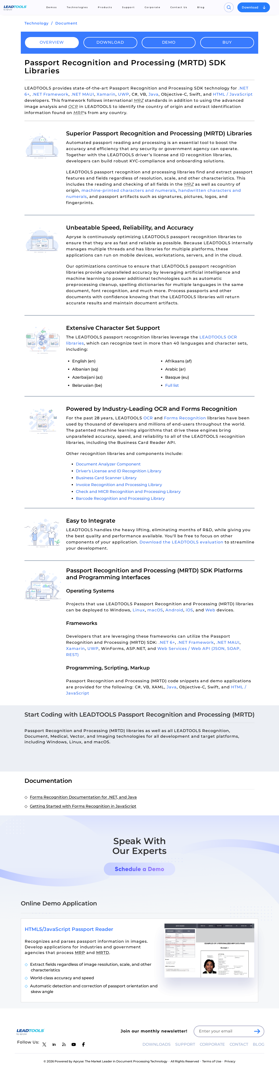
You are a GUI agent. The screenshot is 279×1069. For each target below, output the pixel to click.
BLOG (258, 1044)
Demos (51, 7)
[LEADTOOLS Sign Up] (257, 1031)
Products (105, 7)
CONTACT (239, 1044)
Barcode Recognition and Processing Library (120, 498)
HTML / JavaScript (233, 94)
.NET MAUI (82, 94)
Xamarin (106, 94)
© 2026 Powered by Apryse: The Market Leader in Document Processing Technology (105, 1061)
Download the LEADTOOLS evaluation (181, 542)
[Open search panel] (229, 7)
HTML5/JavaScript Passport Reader (69, 929)
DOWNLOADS (156, 1044)
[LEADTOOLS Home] (15, 7)
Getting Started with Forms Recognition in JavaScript (83, 806)
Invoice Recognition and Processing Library (119, 484)
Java (154, 94)
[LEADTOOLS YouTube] (74, 1044)
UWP (123, 94)
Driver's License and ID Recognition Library (118, 471)
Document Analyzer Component (108, 464)
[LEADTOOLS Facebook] (83, 1044)
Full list (172, 385)
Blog (201, 7)
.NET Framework (50, 94)
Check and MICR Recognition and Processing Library (128, 491)
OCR (148, 418)
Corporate (153, 7)
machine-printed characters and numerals (128, 190)
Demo (169, 42)
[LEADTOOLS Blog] (64, 1044)
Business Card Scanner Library (106, 478)
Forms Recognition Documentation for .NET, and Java (83, 797)
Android (174, 610)
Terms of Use (211, 1061)
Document (66, 23)
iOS (189, 610)
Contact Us (178, 7)
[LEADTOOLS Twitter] (44, 1044)
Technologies (77, 7)
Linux (139, 610)
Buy (227, 42)
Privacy (229, 1061)
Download (110, 42)
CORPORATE (212, 1044)
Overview (52, 42)
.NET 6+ (167, 642)
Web (210, 610)
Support (128, 7)
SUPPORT (185, 1044)
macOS (155, 610)
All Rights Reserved (185, 1061)
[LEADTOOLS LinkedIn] (54, 1044)
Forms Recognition (185, 418)
